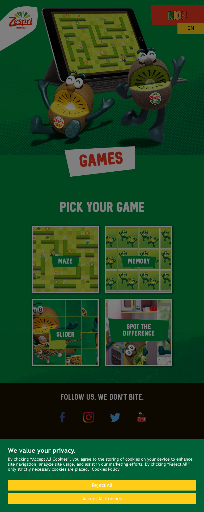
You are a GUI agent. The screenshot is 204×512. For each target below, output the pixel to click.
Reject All (102, 485)
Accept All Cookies (102, 498)
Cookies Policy (106, 469)
